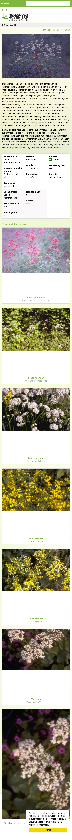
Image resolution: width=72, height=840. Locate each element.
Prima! (48, 829)
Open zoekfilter (10, 25)
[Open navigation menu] (5, 3)
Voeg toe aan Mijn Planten (57, 29)
